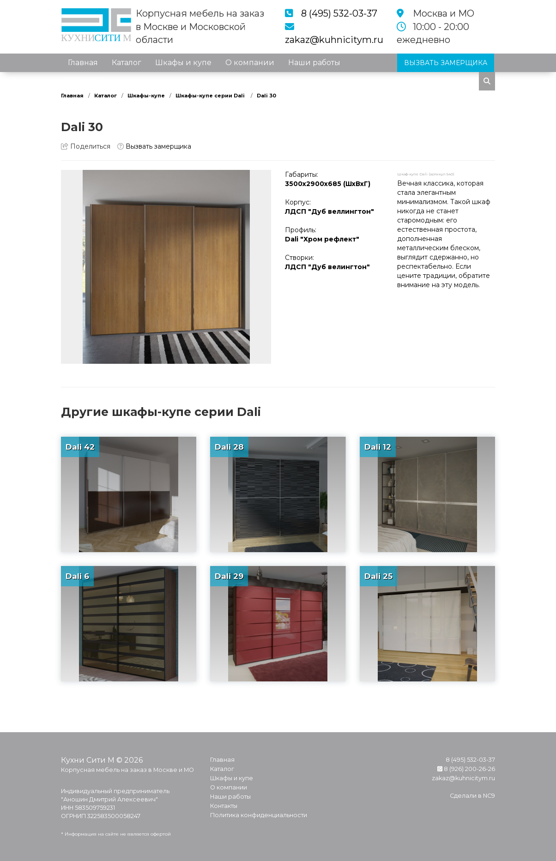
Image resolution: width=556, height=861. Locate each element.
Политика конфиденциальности (258, 815)
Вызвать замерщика (154, 146)
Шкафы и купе (183, 62)
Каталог (126, 62)
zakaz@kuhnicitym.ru (334, 39)
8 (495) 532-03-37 (339, 13)
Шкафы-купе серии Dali (210, 95)
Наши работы (314, 62)
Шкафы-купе (146, 95)
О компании (249, 62)
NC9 (489, 795)
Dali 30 (266, 95)
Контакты (86, 81)
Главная (83, 62)
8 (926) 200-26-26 (466, 768)
